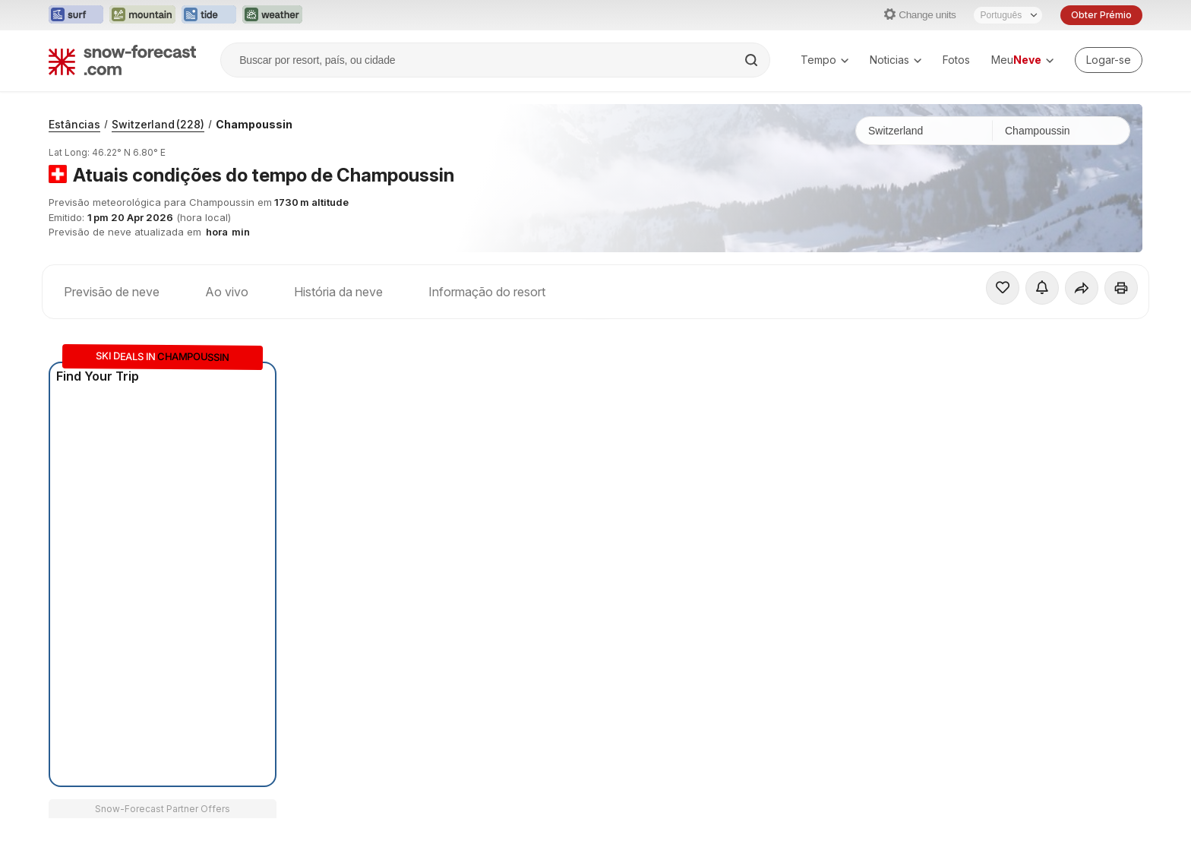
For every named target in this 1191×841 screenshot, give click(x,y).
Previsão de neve (112, 291)
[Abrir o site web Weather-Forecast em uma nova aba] (272, 15)
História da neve (338, 291)
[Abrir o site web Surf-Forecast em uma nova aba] (76, 15)
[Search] (752, 60)
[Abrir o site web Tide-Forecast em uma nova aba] (209, 15)
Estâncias (74, 124)
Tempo (824, 59)
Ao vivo (226, 291)
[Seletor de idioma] (1008, 15)
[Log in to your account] (1108, 60)
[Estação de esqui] (1061, 130)
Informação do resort (486, 291)
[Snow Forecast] (122, 60)
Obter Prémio (1101, 15)
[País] (924, 130)
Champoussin (254, 124)
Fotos (956, 59)
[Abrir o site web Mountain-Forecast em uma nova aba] (142, 15)
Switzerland (158, 124)
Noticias (895, 59)
